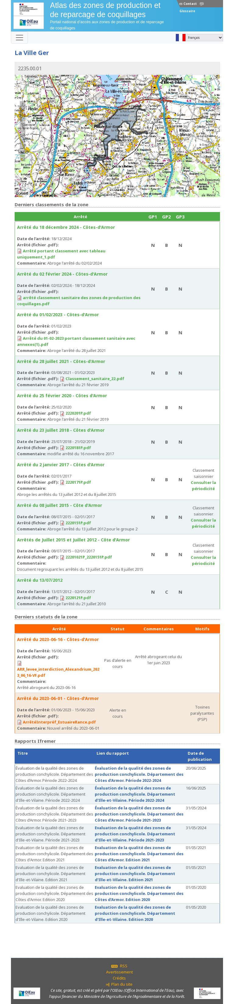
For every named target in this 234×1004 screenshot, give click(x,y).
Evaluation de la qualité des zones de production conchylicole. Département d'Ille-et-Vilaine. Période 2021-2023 (135, 834)
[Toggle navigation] (19, 37)
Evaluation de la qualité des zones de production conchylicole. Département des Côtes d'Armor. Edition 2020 (139, 893)
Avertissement (119, 972)
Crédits (119, 978)
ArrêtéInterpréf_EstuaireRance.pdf (59, 722)
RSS (119, 966)
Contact (188, 4)
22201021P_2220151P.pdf (89, 557)
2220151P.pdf (78, 523)
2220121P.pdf (78, 597)
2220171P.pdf (78, 482)
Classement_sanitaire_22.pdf (95, 378)
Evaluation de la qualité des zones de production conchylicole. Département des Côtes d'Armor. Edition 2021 (139, 854)
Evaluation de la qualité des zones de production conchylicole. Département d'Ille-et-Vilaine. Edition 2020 (135, 913)
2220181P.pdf (78, 447)
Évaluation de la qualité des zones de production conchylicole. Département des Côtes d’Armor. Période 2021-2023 (139, 814)
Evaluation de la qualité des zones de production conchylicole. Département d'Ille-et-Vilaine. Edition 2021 (135, 873)
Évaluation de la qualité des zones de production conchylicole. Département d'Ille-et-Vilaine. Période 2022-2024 (135, 794)
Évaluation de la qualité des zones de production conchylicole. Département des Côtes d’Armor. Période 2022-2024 (139, 774)
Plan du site (122, 984)
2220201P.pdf (78, 413)
